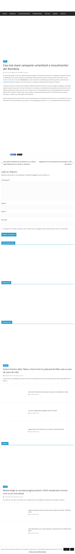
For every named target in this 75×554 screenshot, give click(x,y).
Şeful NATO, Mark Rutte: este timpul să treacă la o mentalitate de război (48, 392)
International (37, 14)
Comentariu (5, 180)
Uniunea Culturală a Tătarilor (11, 80)
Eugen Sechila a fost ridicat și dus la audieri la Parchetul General (46, 429)
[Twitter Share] (19, 154)
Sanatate (13, 14)
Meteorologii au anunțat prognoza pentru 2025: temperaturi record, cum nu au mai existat (35, 492)
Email (3, 211)
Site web (4, 220)
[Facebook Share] (13, 154)
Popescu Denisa (19, 375)
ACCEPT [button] (66, 549)
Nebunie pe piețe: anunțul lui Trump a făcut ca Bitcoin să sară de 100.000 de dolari (49, 511)
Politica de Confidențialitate (37, 552)
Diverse (55, 14)
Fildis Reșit (48, 100)
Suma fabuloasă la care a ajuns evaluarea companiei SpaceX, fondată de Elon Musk (49, 529)
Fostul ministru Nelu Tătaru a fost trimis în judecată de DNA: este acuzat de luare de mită (37, 371)
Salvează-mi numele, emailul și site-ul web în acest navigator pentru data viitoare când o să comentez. (36, 229)
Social (5, 14)
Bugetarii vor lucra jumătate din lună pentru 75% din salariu (56, 163)
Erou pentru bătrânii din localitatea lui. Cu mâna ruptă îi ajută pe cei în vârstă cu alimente (18, 163)
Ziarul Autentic (7, 72)
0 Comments (24, 72)
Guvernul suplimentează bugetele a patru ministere (42, 410)
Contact (63, 14)
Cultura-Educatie (24, 14)
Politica (47, 14)
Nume (3, 203)
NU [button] (72, 549)
